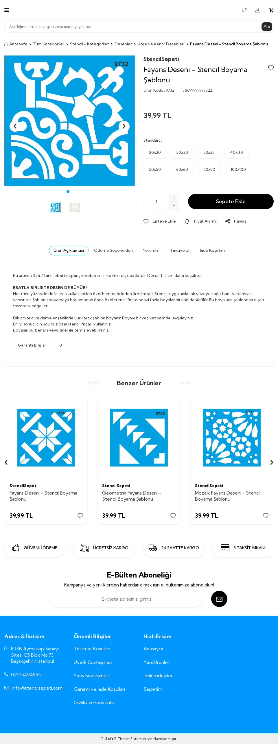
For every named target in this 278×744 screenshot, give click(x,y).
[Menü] (6, 9)
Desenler (123, 44)
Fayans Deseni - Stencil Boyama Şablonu (43, 496)
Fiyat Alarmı (201, 221)
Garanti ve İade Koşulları (99, 689)
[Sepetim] (271, 10)
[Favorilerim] (244, 10)
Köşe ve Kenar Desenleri (161, 44)
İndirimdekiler (158, 675)
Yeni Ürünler (156, 662)
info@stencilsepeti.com (37, 688)
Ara (267, 26)
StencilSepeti (161, 58)
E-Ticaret (122, 738)
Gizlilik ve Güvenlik (94, 702)
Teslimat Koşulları (92, 649)
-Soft (107, 738)
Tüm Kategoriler (48, 44)
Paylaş (235, 221)
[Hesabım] (257, 10)
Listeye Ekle (159, 221)
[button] (68, 191)
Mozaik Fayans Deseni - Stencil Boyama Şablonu (227, 496)
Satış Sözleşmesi (91, 675)
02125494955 (26, 675)
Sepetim (152, 689)
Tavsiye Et (180, 250)
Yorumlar (151, 250)
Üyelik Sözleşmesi (93, 662)
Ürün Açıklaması (69, 250)
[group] (69, 120)
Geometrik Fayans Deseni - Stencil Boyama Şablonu (131, 496)
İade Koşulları (212, 250)
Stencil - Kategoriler (89, 44)
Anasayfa (15, 44)
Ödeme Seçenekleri (113, 250)
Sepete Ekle (231, 201)
